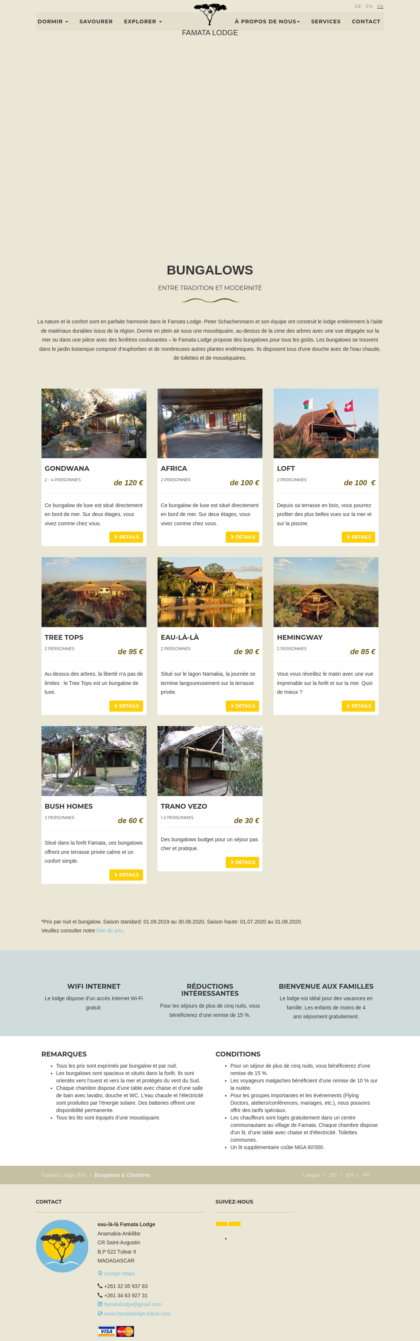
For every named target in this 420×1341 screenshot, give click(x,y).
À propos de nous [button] (267, 32)
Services (326, 32)
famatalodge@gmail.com (129, 1304)
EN (369, 17)
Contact (366, 32)
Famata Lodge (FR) (64, 1175)
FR (380, 17)
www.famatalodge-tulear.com (134, 1314)
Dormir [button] (53, 32)
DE (358, 17)
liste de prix (109, 931)
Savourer (96, 32)
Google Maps (116, 1274)
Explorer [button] (143, 32)
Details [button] (126, 537)
